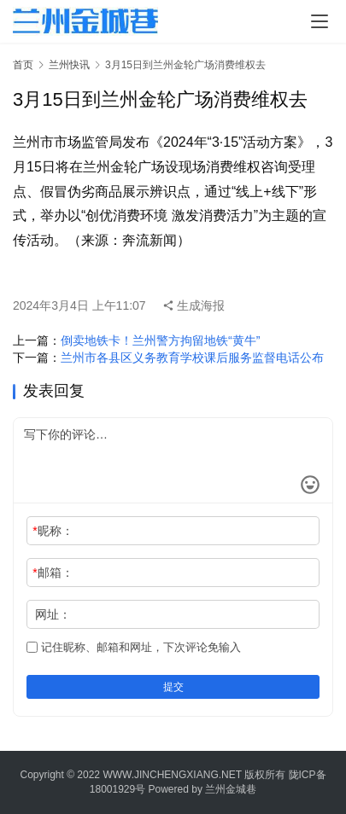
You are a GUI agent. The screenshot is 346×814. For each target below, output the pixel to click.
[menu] (319, 21)
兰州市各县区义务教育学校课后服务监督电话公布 (192, 357)
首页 (23, 65)
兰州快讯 (69, 65)
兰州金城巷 (230, 789)
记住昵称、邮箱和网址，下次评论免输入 (133, 647)
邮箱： (52, 572)
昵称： (52, 531)
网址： (53, 614)
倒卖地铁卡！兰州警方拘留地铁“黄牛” (160, 340)
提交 (173, 687)
